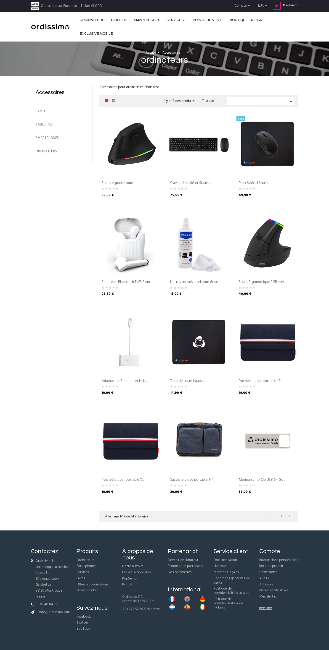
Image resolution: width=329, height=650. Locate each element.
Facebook (84, 616)
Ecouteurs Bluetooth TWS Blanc (126, 282)
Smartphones (47, 138)
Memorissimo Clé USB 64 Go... (262, 480)
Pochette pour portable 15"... (261, 381)
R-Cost (127, 584)
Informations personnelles (278, 560)
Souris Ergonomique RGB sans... (262, 282)
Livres (81, 578)
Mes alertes (268, 596)
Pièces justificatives (274, 590)
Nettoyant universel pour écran (194, 282)
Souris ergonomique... (118, 183)
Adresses (266, 584)
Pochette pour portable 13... (123, 480)
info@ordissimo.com (54, 612)
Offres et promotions (93, 584)
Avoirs (264, 578)
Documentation (225, 560)
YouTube (83, 629)
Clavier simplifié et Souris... (190, 183)
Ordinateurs (85, 560)
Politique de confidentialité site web (231, 591)
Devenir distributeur (183, 560)
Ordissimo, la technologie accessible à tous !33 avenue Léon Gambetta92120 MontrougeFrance (52, 578)
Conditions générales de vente (232, 580)
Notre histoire (132, 566)
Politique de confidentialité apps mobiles (229, 603)
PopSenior (130, 578)
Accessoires (50, 92)
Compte (269, 551)
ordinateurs (46, 151)
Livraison (220, 566)
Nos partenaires (180, 572)
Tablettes (44, 125)
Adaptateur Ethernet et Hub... (124, 381)
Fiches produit (87, 590)
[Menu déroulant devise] (263, 6)
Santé (41, 111)
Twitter (82, 622)
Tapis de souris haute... (187, 381)
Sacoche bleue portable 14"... (192, 480)
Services (83, 572)
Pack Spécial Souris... (254, 183)
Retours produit (271, 566)
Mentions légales (226, 572)
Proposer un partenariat (186, 566)
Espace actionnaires (136, 572)
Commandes (268, 572)
